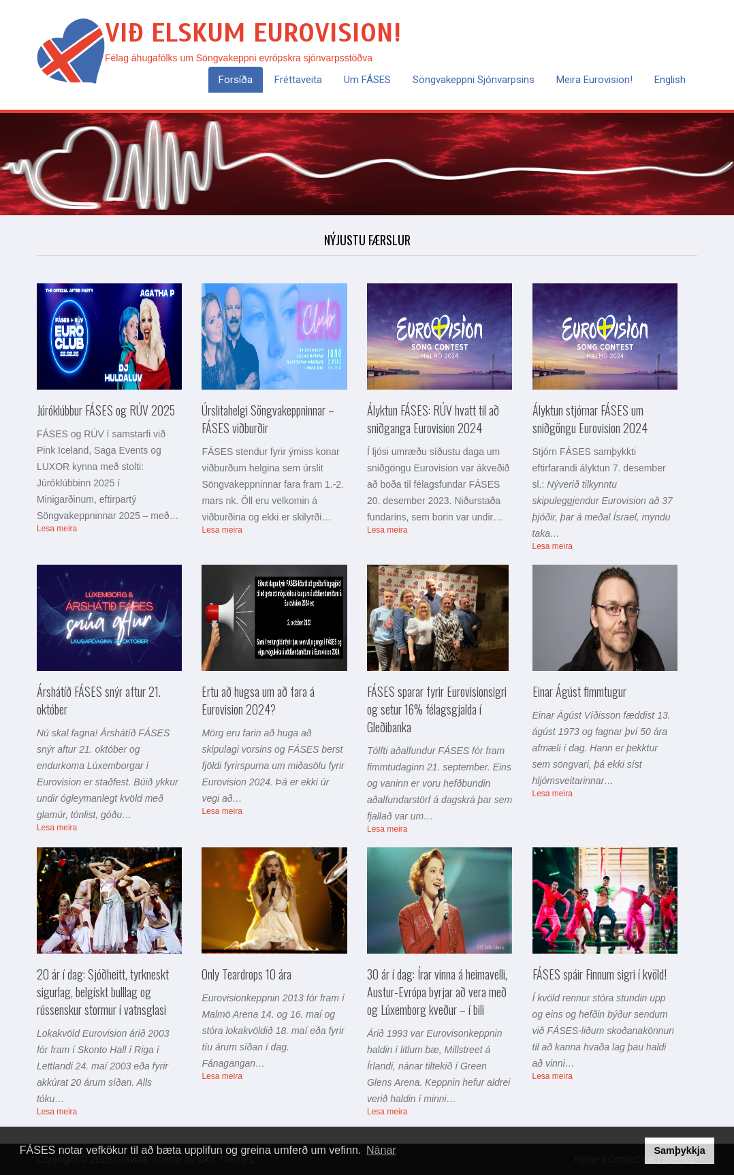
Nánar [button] (381, 1150)
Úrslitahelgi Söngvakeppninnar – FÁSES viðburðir (268, 419)
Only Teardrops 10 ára (246, 974)
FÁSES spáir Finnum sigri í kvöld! (599, 974)
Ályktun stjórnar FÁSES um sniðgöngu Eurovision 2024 (590, 419)
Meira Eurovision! (594, 80)
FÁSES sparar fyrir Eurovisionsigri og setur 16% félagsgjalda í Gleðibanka (437, 709)
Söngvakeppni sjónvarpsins (473, 80)
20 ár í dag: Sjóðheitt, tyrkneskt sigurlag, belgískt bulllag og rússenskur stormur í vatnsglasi (103, 991)
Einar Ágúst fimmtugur (579, 691)
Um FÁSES (367, 80)
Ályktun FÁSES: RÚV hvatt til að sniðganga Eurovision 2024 (433, 419)
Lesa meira (57, 528)
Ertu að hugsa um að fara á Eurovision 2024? (258, 700)
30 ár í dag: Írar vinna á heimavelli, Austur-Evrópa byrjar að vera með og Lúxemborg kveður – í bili (437, 991)
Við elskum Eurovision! (253, 33)
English (670, 80)
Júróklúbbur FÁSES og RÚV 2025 (106, 410)
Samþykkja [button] (679, 1150)
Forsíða (236, 80)
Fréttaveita (298, 80)
